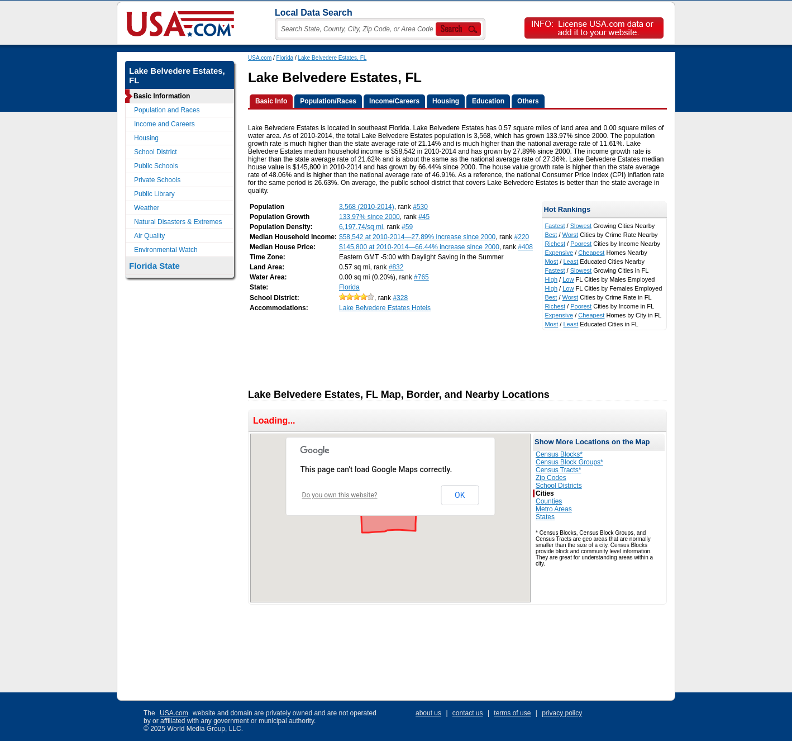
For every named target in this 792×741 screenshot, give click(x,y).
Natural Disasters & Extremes (178, 222)
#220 (521, 237)
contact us (467, 713)
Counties (549, 501)
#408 (525, 247)
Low (568, 279)
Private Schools (157, 180)
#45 (424, 217)
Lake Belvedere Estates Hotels (385, 308)
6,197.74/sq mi (361, 227)
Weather (146, 208)
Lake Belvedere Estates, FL (332, 58)
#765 (421, 277)
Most (551, 261)
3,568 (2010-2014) (366, 207)
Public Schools (156, 166)
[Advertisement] (451, 355)
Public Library (154, 194)
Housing (146, 138)
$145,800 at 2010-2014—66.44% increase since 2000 (419, 247)
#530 (420, 207)
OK (460, 495)
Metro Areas (554, 509)
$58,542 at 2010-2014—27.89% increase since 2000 (417, 237)
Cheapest (591, 252)
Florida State (154, 265)
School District (155, 152)
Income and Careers (164, 124)
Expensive (559, 252)
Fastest (555, 225)
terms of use (512, 713)
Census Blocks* (559, 454)
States (545, 517)
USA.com (259, 58)
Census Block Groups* (569, 462)
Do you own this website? (340, 495)
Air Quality (149, 236)
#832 (396, 267)
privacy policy (562, 713)
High (551, 279)
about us (428, 713)
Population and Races (166, 110)
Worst (570, 234)
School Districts (559, 486)
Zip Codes (551, 478)
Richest (555, 243)
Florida (285, 58)
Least (570, 261)
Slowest (581, 225)
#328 (400, 298)
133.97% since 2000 (369, 217)
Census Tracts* (558, 470)
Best (551, 234)
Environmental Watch (166, 250)
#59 (407, 227)
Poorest (580, 243)
